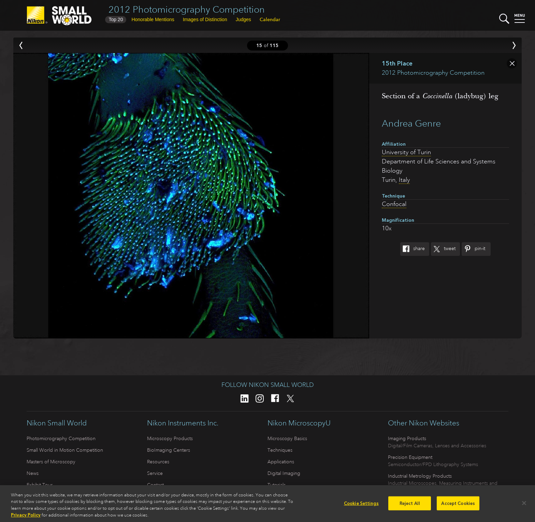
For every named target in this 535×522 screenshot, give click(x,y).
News (33, 473)
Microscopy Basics (287, 438)
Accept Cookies (458, 506)
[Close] (524, 505)
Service (155, 473)
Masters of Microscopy (51, 462)
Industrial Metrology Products (420, 476)
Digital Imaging (284, 473)
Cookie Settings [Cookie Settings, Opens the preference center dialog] (361, 506)
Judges (243, 19)
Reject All (410, 506)
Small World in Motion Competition (65, 450)
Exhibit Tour (40, 485)
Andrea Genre (411, 123)
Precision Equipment (410, 457)
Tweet (443, 249)
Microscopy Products (170, 438)
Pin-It (473, 249)
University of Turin (406, 152)
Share (412, 249)
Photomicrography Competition (61, 438)
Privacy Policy (26, 518)
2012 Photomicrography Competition (187, 9)
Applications (281, 462)
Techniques (280, 450)
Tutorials (277, 485)
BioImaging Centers (168, 450)
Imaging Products (407, 438)
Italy (404, 180)
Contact (155, 485)
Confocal (394, 204)
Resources (158, 462)
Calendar (270, 19)
